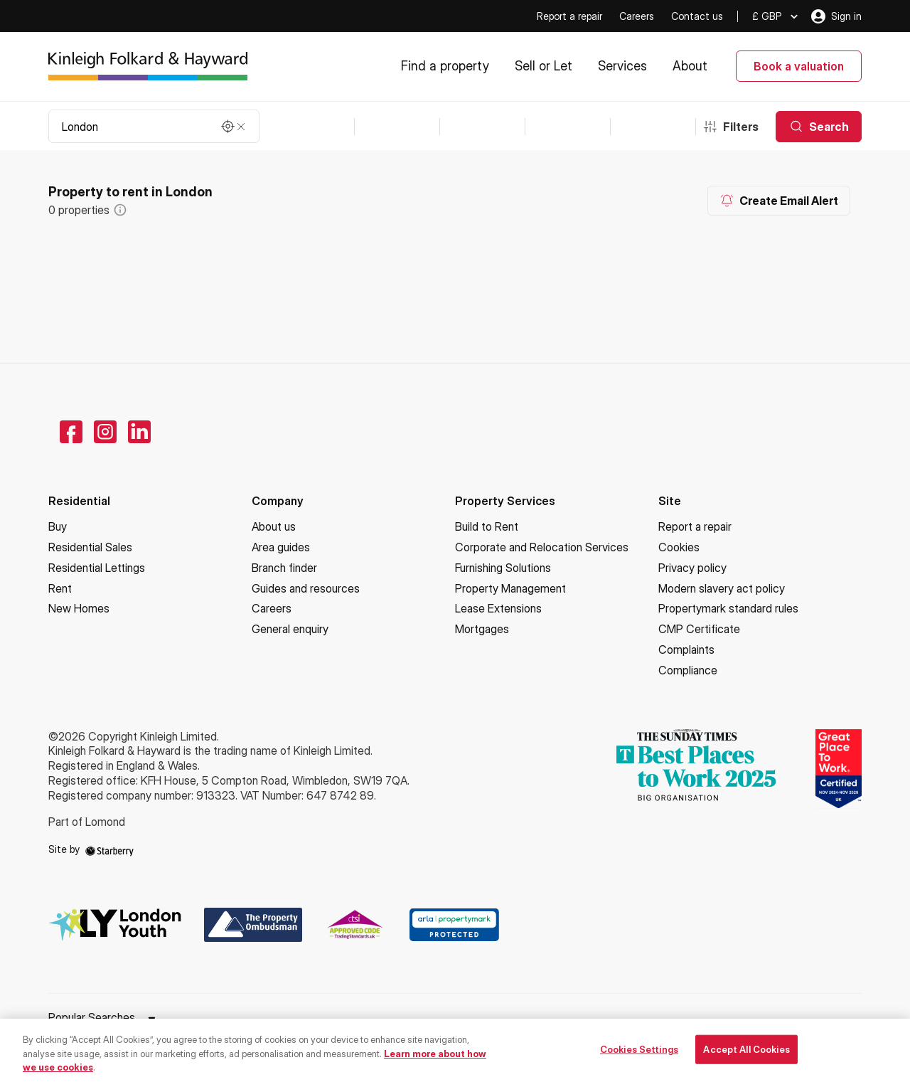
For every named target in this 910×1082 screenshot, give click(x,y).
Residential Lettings (96, 568)
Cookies (679, 547)
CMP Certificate (699, 629)
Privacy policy (692, 568)
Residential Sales (90, 547)
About (690, 65)
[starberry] (109, 849)
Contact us (697, 16)
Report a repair (569, 16)
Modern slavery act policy (721, 588)
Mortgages (482, 629)
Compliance (687, 670)
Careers (636, 16)
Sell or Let (543, 65)
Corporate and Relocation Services (541, 547)
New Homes (78, 608)
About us (274, 526)
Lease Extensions (498, 608)
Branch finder (284, 568)
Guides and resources (306, 588)
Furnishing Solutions (503, 568)
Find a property (445, 65)
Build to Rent (486, 526)
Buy (57, 526)
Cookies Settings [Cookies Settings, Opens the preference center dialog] (639, 1054)
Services (622, 65)
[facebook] (71, 431)
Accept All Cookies (746, 1054)
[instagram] (105, 431)
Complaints (686, 649)
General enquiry (290, 629)
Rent (60, 588)
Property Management (510, 588)
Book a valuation (799, 66)
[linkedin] (139, 431)
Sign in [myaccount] (836, 16)
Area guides (281, 547)
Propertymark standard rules (728, 608)
